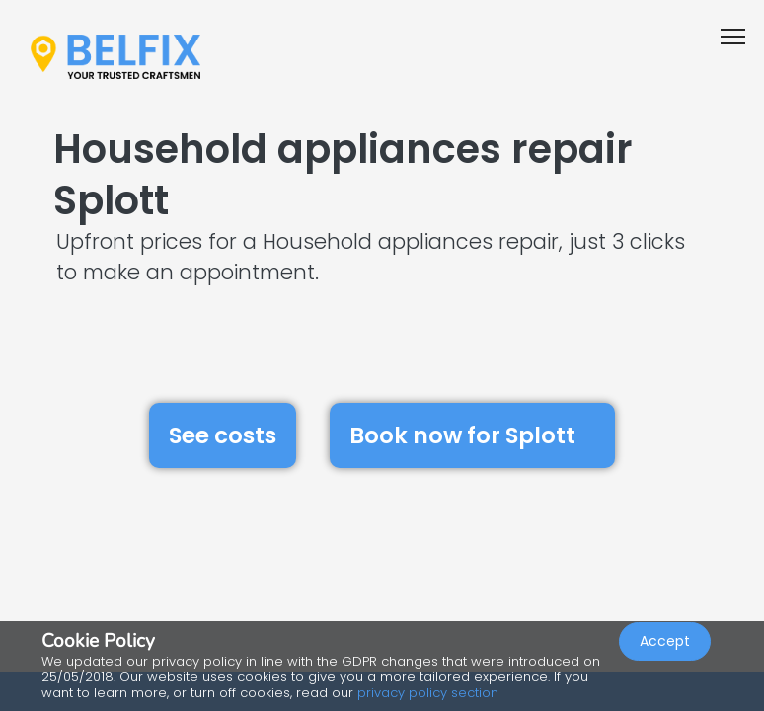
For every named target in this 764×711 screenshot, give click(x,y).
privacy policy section (427, 692)
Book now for (472, 434)
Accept (665, 648)
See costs (222, 435)
